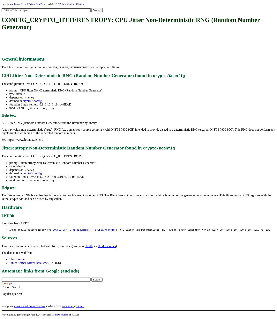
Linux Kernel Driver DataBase (29, 4)
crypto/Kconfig (32, 101)
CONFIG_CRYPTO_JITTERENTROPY (72, 230)
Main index (68, 4)
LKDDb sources (60, 314)
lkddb (89, 246)
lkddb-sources (107, 246)
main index (68, 306)
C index (80, 4)
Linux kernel (17, 259)
